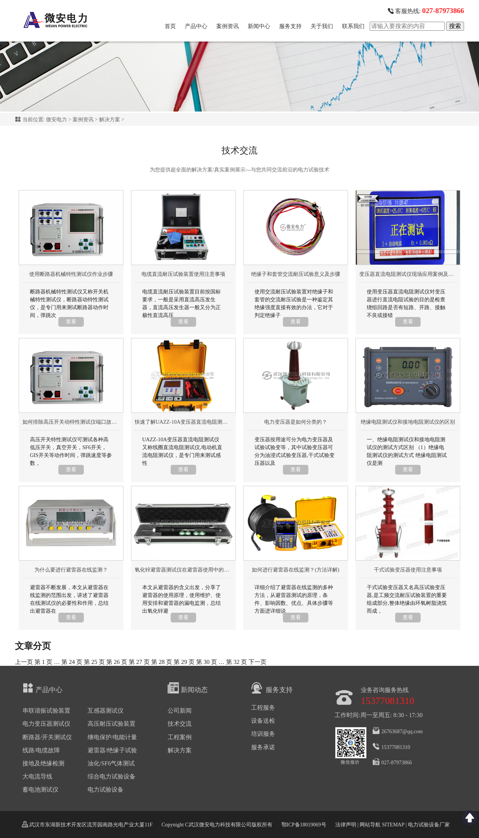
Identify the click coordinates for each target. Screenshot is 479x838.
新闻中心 (259, 26)
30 (206, 662)
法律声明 (345, 825)
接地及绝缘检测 (43, 763)
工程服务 (263, 707)
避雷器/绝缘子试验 (112, 750)
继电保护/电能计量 (112, 737)
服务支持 (290, 26)
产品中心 (196, 26)
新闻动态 (188, 688)
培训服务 (263, 734)
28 (161, 662)
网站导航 (370, 825)
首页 (170, 26)
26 (116, 662)
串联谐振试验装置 (46, 710)
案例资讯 (227, 26)
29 (184, 662)
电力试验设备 (105, 789)
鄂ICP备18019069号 (303, 825)
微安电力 (56, 119)
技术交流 (180, 723)
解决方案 (109, 119)
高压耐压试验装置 (111, 723)
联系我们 (353, 26)
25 (94, 662)
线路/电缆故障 (41, 750)
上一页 (24, 662)
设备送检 (263, 720)
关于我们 (322, 26)
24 (71, 662)
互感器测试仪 (105, 710)
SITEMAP (393, 825)
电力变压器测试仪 (46, 723)
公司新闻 (180, 710)
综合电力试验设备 (111, 776)
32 (236, 662)
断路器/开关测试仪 (47, 737)
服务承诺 (263, 747)
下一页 (257, 662)
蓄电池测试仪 (40, 789)
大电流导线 (37, 776)
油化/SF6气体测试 (111, 763)
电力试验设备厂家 (429, 825)
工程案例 (180, 737)
